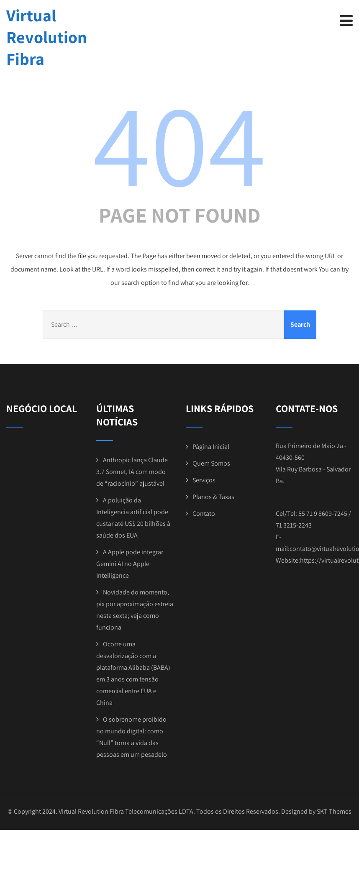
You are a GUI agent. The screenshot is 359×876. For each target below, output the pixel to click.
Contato (203, 513)
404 (179, 142)
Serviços (203, 480)
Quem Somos (211, 463)
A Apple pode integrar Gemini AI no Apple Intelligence (129, 564)
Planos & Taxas (213, 496)
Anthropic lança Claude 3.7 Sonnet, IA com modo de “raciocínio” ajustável (132, 472)
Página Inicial (210, 446)
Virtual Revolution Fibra (46, 36)
